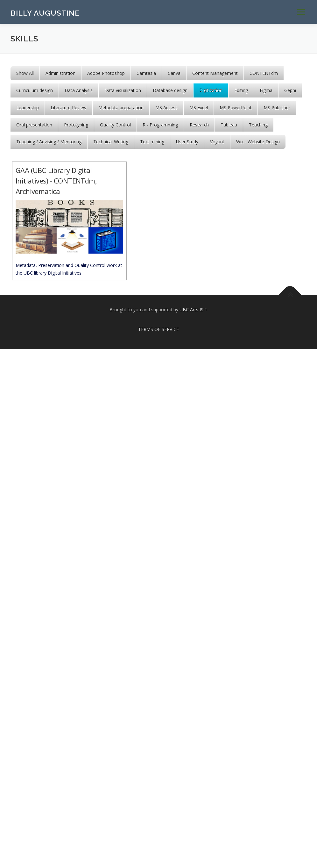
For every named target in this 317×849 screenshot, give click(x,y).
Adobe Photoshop (106, 73)
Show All (25, 73)
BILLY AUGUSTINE (45, 13)
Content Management (215, 73)
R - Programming (160, 125)
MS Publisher (277, 107)
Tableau (229, 125)
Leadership (27, 107)
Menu (300, 12)
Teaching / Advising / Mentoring (48, 142)
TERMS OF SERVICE (158, 329)
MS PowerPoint (236, 107)
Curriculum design (34, 90)
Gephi (290, 90)
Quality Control (115, 125)
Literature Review (69, 107)
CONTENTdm (264, 73)
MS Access (166, 107)
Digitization (210, 90)
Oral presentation (34, 125)
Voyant (217, 142)
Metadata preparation (121, 107)
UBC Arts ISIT (194, 309)
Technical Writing (110, 142)
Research (199, 125)
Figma (266, 90)
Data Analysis (79, 90)
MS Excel (198, 107)
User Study (187, 142)
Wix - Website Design (258, 142)
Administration (60, 73)
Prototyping (76, 125)
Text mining (152, 142)
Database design (170, 90)
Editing (241, 90)
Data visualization (122, 90)
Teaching (258, 125)
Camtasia (146, 73)
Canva (174, 73)
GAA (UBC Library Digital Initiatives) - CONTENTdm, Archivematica (56, 180)
